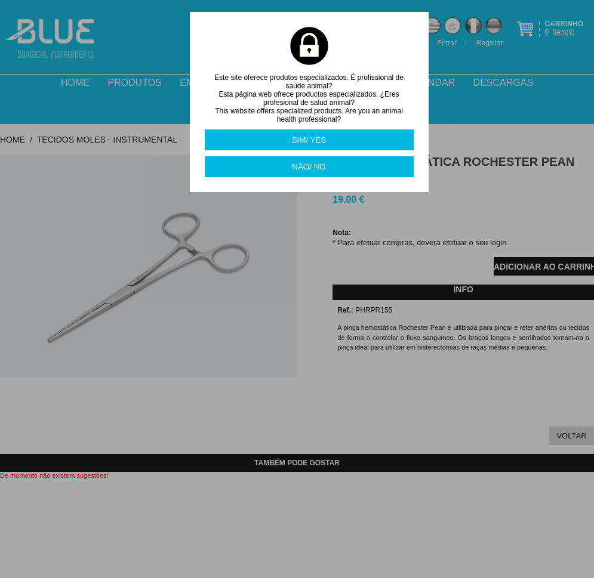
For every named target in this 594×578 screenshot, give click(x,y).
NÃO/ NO (308, 166)
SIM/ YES (309, 139)
